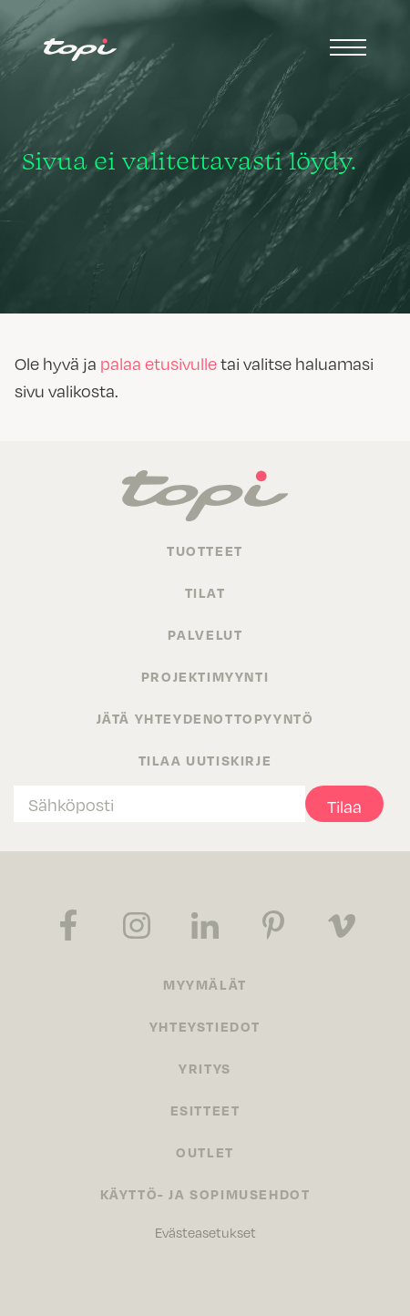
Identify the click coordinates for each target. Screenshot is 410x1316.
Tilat (205, 592)
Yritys (205, 1068)
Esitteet (205, 1110)
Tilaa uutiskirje (205, 760)
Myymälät (205, 984)
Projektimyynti (205, 676)
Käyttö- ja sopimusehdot (205, 1194)
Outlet (205, 1152)
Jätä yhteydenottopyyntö (205, 718)
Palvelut (205, 634)
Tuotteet (205, 550)
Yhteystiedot (205, 1026)
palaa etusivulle (158, 363)
